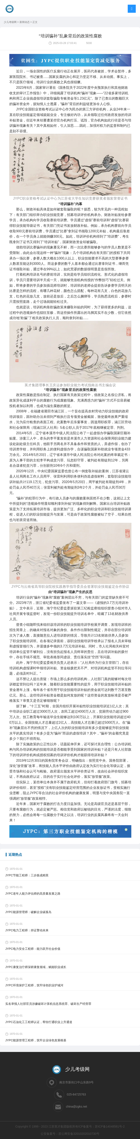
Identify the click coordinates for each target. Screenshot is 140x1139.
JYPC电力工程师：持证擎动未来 (27, 930)
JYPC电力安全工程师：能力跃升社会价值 (32, 948)
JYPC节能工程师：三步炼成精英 (27, 875)
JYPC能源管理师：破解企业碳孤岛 (28, 912)
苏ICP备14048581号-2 (110, 1126)
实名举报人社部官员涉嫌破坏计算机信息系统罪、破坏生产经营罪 (48, 1003)
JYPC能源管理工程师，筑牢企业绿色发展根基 (35, 1040)
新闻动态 (24, 22)
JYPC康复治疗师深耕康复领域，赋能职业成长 (35, 967)
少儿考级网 (10, 22)
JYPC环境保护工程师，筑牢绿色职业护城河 (34, 985)
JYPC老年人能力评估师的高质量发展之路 (32, 893)
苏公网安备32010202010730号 (78, 1133)
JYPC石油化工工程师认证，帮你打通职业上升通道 (38, 1022)
